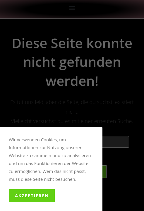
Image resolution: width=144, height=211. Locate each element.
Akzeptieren (32, 195)
